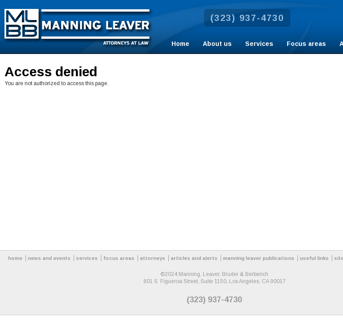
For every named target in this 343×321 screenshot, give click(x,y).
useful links (314, 258)
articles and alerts (194, 258)
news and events (49, 258)
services (87, 258)
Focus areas (306, 43)
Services (259, 43)
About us (217, 43)
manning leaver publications (258, 258)
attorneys (152, 258)
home (15, 258)
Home (180, 43)
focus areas (118, 258)
